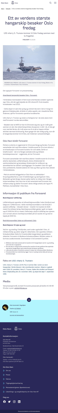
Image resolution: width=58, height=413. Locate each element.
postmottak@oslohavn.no (14, 348)
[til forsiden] (8, 328)
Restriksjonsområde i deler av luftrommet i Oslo (19, 220)
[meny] (55, 3)
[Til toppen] (29, 300)
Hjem (2, 9)
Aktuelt (8, 9)
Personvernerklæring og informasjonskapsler (29, 411)
